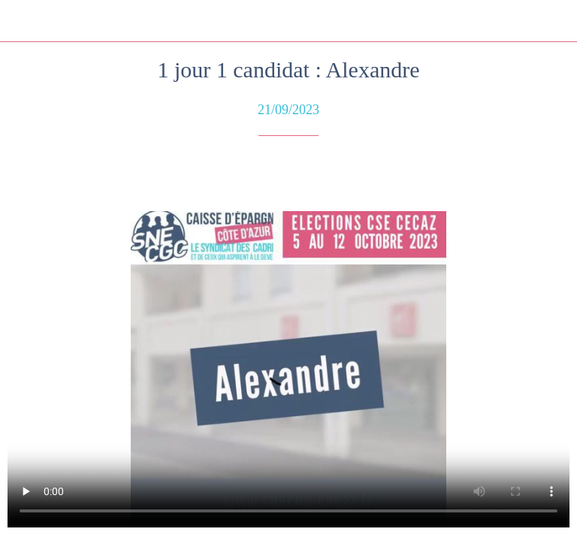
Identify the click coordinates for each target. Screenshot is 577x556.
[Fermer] (21, 21)
